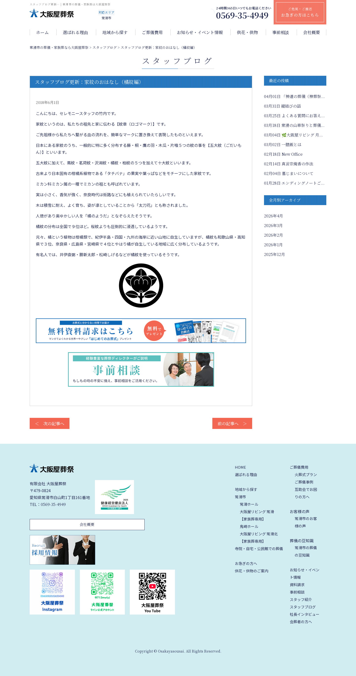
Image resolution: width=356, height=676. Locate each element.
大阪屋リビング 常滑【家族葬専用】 (257, 515)
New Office (283, 154)
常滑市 (240, 496)
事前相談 (280, 32)
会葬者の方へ (301, 621)
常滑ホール (249, 504)
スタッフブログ (303, 606)
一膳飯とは (282, 144)
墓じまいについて (288, 173)
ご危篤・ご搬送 (300, 12)
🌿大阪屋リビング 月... (293, 135)
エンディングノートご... (294, 183)
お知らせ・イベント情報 (200, 32)
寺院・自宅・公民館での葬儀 (259, 548)
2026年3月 (273, 225)
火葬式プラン (306, 474)
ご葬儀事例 (304, 481)
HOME (240, 467)
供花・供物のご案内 (251, 570)
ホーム (42, 32)
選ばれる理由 (75, 32)
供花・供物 (247, 32)
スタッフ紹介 (301, 599)
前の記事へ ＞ (232, 423)
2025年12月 (274, 254)
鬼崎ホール (249, 526)
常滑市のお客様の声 (306, 522)
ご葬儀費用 (152, 32)
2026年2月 (273, 235)
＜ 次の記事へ (49, 423)
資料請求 (297, 584)
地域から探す (115, 32)
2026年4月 (273, 216)
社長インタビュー (304, 614)
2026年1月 (273, 245)
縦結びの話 (282, 106)
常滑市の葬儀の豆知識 (306, 551)
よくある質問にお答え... (294, 115)
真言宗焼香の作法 (288, 164)
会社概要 (311, 32)
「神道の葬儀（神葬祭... (294, 96)
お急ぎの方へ (246, 563)
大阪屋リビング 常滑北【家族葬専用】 (259, 537)
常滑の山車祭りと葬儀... (294, 125)
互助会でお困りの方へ (306, 493)
